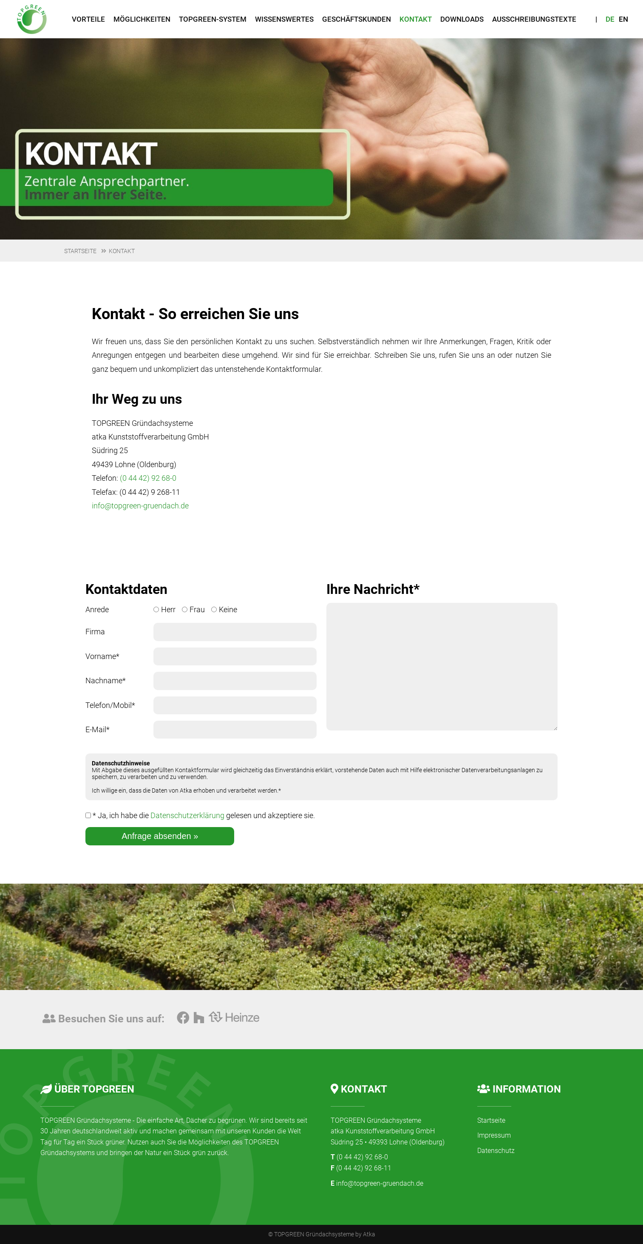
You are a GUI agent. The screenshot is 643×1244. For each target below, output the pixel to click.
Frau (193, 609)
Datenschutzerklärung (187, 815)
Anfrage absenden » (160, 836)
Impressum (494, 1135)
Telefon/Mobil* (110, 705)
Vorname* (102, 656)
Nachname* (105, 680)
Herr (164, 609)
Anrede (97, 609)
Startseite (80, 251)
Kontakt (122, 251)
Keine (224, 609)
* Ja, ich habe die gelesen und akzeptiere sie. (200, 815)
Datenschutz (496, 1151)
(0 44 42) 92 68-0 (148, 478)
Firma (95, 631)
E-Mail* (97, 729)
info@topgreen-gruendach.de (140, 505)
